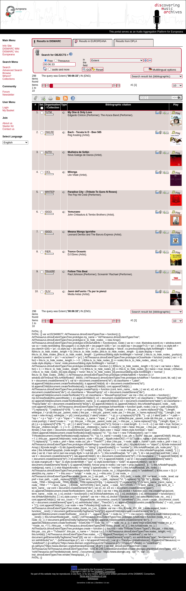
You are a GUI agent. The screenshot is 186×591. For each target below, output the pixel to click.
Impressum (93, 578)
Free (50, 60)
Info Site (7, 45)
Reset (97, 69)
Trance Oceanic (77, 251)
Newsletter (8, 94)
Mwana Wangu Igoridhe (81, 231)
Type (64, 104)
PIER (49, 252)
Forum (6, 91)
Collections (8, 79)
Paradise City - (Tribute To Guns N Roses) (92, 191)
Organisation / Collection (52, 106)
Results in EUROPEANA (90, 41)
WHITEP (50, 192)
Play (175, 113)
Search (6, 67)
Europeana (8, 54)
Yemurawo (74, 211)
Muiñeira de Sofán (78, 152)
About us (7, 123)
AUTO (49, 153)
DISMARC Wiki (10, 48)
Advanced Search (12, 70)
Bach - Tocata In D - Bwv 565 (85, 132)
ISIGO (49, 212)
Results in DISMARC (47, 41)
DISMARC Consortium (105, 571)
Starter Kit (7, 126)
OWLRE (49, 133)
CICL (49, 173)
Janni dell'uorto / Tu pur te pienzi (87, 291)
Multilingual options (162, 69)
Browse (6, 73)
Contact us (8, 129)
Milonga (72, 172)
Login (5, 107)
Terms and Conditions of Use (93, 576)
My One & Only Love (80, 112)
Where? (6, 76)
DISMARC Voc (10, 51)
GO (86, 69)
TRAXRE (50, 272)
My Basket (8, 110)
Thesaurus (64, 60)
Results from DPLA (126, 41)
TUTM (49, 113)
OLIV (49, 292)
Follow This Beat (77, 271)
